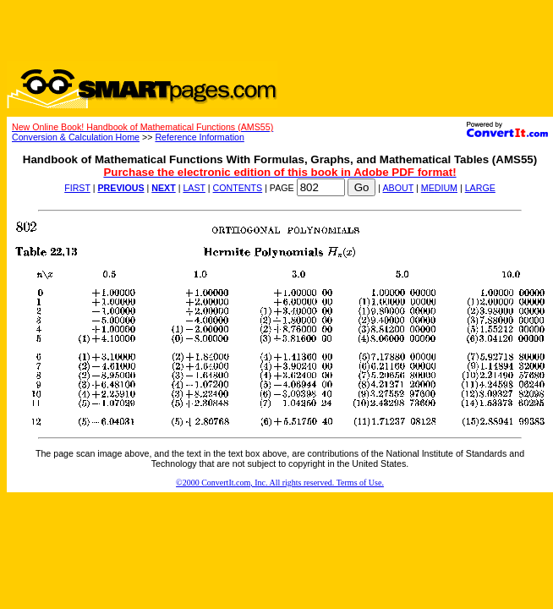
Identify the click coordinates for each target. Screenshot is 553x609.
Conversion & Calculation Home (76, 137)
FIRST (77, 188)
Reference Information (199, 137)
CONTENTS (238, 188)
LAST (194, 188)
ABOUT (398, 188)
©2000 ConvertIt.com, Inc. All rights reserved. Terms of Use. (280, 482)
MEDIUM (439, 188)
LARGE (480, 188)
